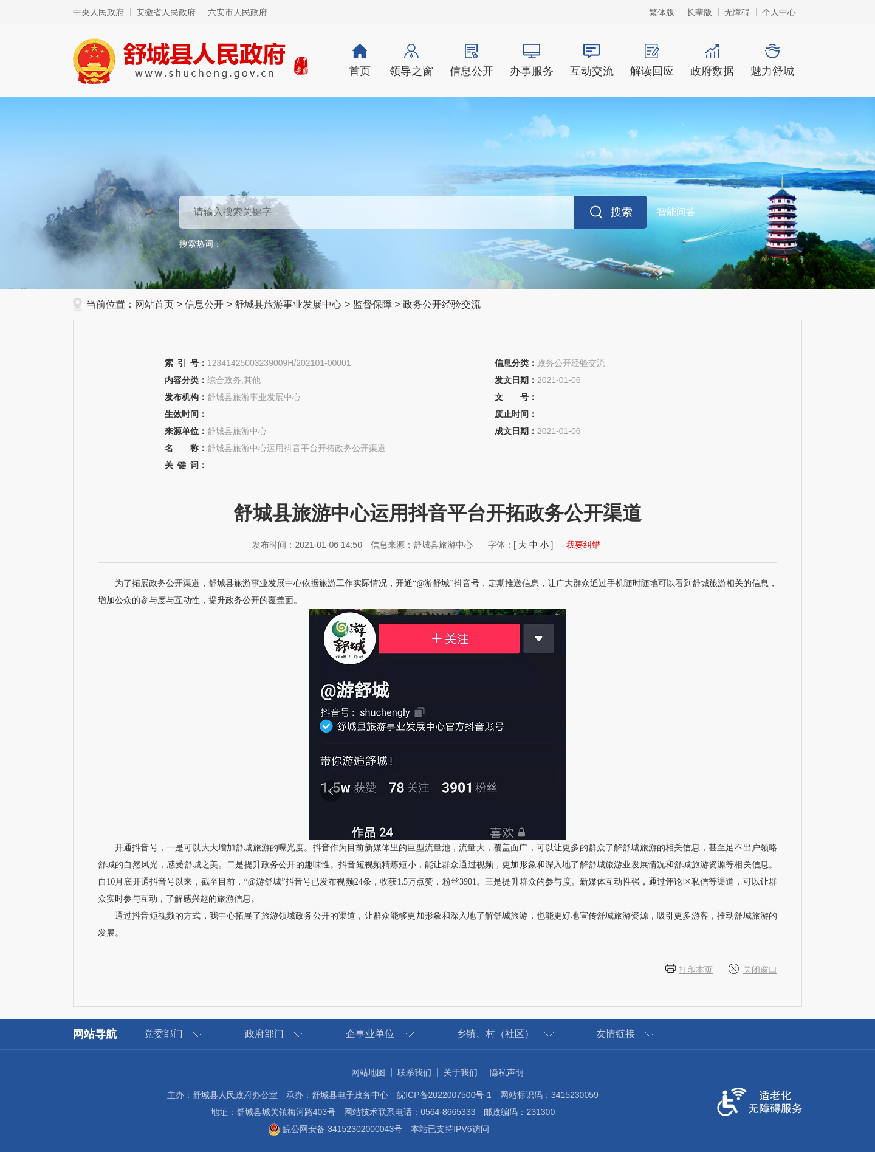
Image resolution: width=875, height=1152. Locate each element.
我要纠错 (583, 545)
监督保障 (372, 304)
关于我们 (461, 1072)
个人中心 (779, 12)
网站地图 (368, 1072)
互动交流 (591, 60)
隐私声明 (507, 1072)
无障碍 (737, 12)
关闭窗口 (760, 969)
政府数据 (712, 60)
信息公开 (471, 60)
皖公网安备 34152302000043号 (335, 1129)
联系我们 (414, 1072)
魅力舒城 (772, 60)
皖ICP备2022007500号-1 (444, 1095)
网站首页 (154, 304)
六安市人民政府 (237, 12)
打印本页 (696, 969)
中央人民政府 (98, 12)
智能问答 (676, 212)
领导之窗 (411, 60)
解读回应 (652, 60)
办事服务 (531, 60)
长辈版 (699, 12)
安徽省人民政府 (166, 12)
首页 (359, 60)
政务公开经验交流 (442, 304)
